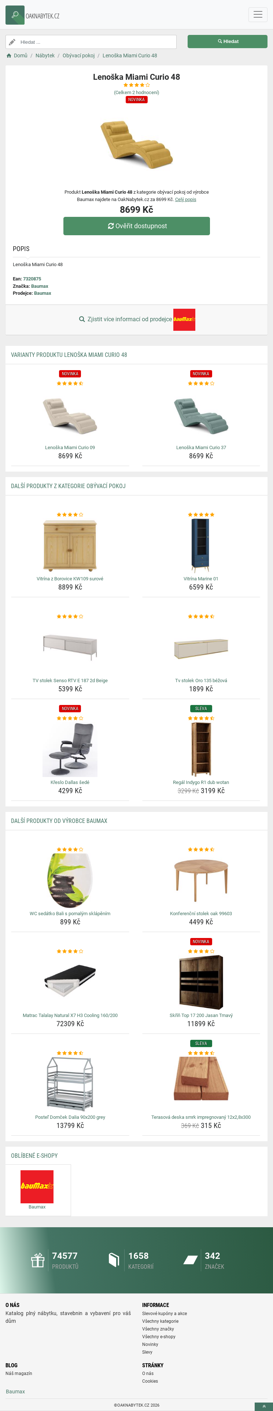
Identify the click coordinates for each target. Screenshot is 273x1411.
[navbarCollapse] (258, 14)
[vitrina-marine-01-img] (201, 545)
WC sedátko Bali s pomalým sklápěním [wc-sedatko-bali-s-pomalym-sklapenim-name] (70, 913)
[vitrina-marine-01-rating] (201, 515)
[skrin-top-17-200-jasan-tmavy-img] (201, 982)
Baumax (39, 286)
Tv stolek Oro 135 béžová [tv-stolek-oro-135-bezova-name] (201, 680)
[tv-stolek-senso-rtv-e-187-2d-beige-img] (70, 647)
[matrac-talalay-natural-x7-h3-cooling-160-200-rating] (70, 951)
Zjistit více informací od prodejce (136, 320)
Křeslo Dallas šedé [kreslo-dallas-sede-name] (70, 782)
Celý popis (185, 199)
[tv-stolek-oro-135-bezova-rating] (201, 616)
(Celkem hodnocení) (136, 92)
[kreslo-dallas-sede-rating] (70, 718)
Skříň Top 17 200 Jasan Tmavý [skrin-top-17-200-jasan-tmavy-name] (201, 1015)
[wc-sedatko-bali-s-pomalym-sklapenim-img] (70, 880)
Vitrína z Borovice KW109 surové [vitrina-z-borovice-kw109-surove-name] (70, 578)
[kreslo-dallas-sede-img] (70, 749)
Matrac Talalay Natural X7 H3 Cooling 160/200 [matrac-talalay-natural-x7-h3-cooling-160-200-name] (70, 1015)
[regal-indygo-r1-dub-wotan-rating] (201, 718)
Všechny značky (158, 1329)
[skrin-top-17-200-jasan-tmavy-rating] (201, 951)
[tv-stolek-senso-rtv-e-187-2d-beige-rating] (70, 616)
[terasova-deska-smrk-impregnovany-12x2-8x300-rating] (201, 1053)
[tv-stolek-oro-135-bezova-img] (201, 647)
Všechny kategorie (160, 1321)
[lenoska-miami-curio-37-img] (201, 414)
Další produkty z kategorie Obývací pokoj (68, 486)
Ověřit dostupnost (136, 226)
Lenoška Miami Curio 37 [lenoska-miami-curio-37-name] (201, 447)
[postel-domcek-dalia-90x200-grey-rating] (70, 1053)
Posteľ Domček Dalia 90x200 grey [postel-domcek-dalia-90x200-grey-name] (70, 1117)
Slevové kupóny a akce (164, 1313)
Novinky (150, 1344)
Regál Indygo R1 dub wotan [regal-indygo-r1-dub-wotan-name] (201, 782)
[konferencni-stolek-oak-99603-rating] (201, 849)
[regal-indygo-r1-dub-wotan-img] (201, 749)
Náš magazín (18, 1373)
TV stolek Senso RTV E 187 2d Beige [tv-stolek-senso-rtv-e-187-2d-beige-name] (70, 680)
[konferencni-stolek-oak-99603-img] (201, 880)
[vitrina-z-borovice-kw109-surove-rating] (70, 515)
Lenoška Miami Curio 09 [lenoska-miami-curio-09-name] (70, 447)
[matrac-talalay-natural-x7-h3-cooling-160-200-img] (70, 982)
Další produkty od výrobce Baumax (59, 820)
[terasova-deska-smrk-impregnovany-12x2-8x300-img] (201, 1084)
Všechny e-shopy (159, 1336)
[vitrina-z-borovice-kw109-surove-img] (70, 545)
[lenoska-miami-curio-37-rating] (201, 383)
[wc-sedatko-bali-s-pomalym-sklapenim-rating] (70, 849)
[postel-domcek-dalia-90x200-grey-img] (70, 1084)
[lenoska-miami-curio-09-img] (70, 414)
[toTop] (264, 1407)
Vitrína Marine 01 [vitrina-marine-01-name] (201, 578)
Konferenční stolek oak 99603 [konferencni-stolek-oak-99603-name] (201, 913)
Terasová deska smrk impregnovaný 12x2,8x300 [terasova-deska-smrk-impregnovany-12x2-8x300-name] (201, 1117)
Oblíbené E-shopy (34, 1155)
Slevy (147, 1352)
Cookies (150, 1381)
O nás (148, 1373)
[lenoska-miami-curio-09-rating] (70, 383)
